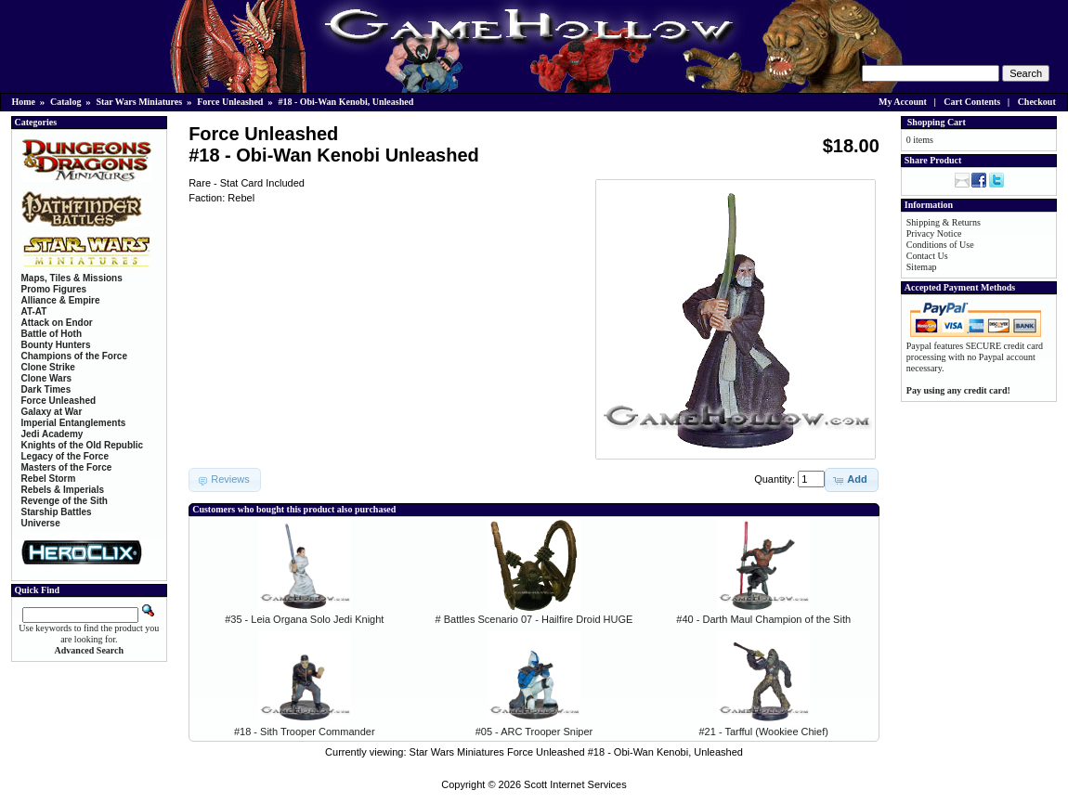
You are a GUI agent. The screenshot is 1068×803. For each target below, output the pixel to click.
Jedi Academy (52, 434)
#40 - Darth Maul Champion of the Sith (763, 619)
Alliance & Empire (60, 300)
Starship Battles (56, 512)
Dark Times (46, 389)
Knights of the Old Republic (82, 445)
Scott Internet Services (575, 784)
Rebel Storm (48, 478)
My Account (903, 102)
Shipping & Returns (943, 222)
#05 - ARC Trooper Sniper (534, 731)
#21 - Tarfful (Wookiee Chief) (763, 731)
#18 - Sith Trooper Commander (304, 731)
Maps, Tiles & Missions (72, 278)
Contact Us (927, 256)
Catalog (65, 102)
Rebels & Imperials (62, 490)
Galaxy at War (52, 412)
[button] (851, 480)
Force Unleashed (230, 102)
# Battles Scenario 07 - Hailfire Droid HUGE (534, 619)
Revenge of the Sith (64, 501)
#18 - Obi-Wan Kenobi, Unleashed (345, 102)
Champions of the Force (74, 356)
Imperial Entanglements (73, 423)
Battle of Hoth (52, 334)
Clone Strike (48, 367)
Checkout (1037, 102)
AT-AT (34, 311)
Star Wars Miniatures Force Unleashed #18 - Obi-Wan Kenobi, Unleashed (576, 752)
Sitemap (921, 267)
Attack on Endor (57, 322)
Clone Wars (46, 378)
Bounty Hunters (56, 345)
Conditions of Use (940, 245)
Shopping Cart (936, 122)
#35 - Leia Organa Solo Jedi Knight (304, 619)
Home (24, 102)
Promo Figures (54, 289)
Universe (40, 523)
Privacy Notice (934, 233)
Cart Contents (972, 102)
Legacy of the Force (65, 456)
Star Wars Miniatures (139, 102)
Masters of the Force (66, 467)
